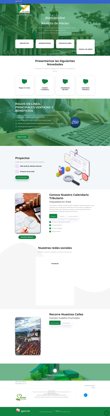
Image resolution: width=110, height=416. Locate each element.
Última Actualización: (20, 381)
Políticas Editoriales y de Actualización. (61, 397)
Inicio (39, 7)
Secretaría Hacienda (73, 216)
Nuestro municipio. (54, 323)
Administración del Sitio (57, 7)
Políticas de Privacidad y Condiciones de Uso (43, 397)
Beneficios (53, 216)
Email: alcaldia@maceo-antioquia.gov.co (52, 394)
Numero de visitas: (90, 387)
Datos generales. (67, 323)
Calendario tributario (27, 237)
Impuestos (62, 216)
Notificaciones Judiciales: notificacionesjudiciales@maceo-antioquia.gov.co (51, 395)
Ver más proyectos (22, 177)
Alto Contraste (46, 7)
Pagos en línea (21, 137)
